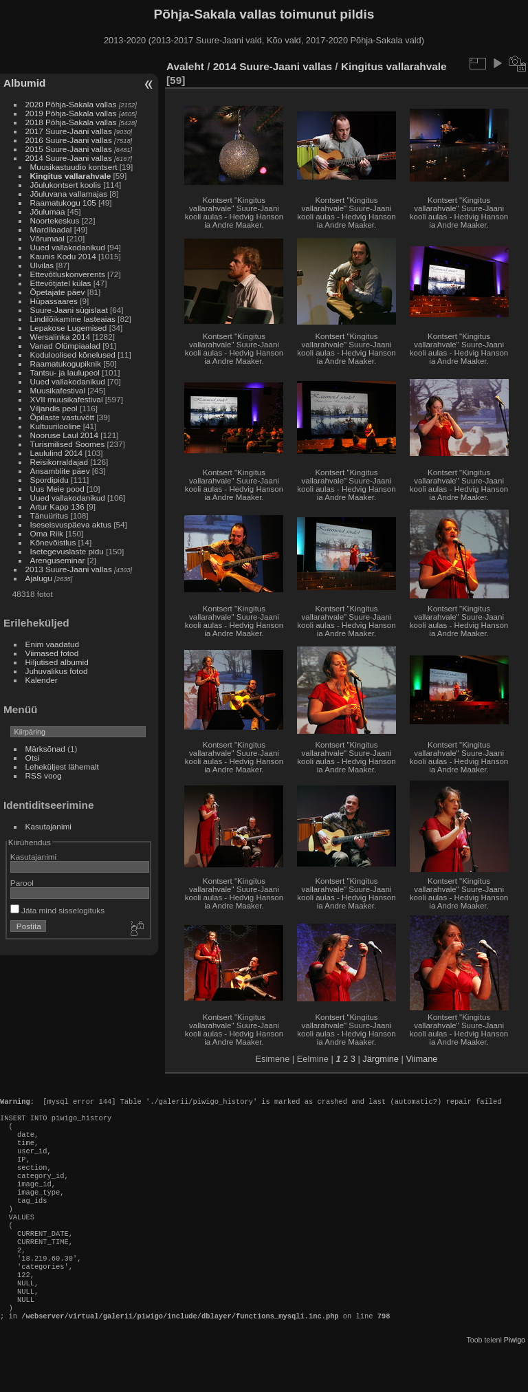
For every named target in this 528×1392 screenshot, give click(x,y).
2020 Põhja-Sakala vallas (71, 104)
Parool (22, 882)
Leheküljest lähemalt (62, 766)
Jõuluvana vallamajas (69, 193)
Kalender (41, 679)
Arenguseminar (57, 560)
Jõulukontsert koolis (65, 184)
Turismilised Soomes (67, 443)
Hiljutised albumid (57, 661)
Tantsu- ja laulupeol (65, 372)
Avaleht (185, 66)
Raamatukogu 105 (63, 202)
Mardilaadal (51, 229)
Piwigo (514, 1381)
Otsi (32, 757)
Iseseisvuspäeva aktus (70, 524)
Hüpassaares (54, 300)
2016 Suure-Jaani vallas (68, 139)
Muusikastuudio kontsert (74, 166)
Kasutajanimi (48, 826)
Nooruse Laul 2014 (64, 435)
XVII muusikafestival (66, 399)
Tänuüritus (49, 515)
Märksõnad (45, 748)
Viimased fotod (52, 653)
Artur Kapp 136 (57, 506)
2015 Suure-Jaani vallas (68, 148)
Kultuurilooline (55, 426)
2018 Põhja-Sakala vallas (71, 122)
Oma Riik (46, 533)
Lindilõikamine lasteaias (73, 318)
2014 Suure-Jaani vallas (68, 157)
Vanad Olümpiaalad (65, 345)
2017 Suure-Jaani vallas (68, 131)
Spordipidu (49, 479)
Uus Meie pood (57, 488)
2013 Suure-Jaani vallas (68, 569)
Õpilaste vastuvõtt (62, 417)
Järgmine (380, 1059)
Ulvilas (42, 265)
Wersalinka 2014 (60, 336)
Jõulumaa (47, 211)
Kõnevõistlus (53, 542)
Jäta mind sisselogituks (57, 910)
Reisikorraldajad (59, 461)
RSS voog (43, 775)
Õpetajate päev (57, 291)
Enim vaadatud (52, 644)
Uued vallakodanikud (67, 247)
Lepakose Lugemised (68, 327)
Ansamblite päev (60, 470)
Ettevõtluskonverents (67, 274)
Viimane (421, 1059)
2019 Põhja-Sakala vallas (71, 113)
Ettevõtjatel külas (60, 283)
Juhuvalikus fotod (56, 670)
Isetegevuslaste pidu (67, 551)
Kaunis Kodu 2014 (63, 256)
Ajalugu (38, 578)
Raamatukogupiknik (65, 363)
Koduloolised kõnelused (73, 354)
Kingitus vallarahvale (70, 175)
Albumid (24, 83)
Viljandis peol (54, 408)
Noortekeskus (55, 220)
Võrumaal (47, 238)
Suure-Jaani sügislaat (69, 309)
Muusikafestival (57, 390)
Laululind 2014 (56, 452)
